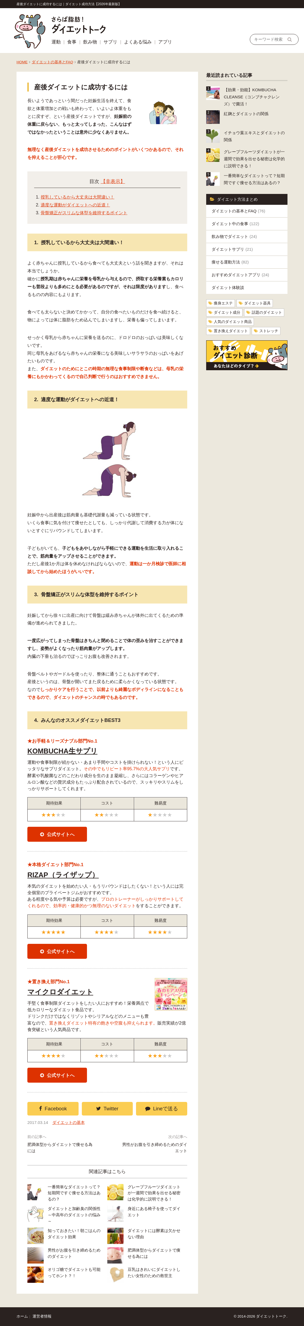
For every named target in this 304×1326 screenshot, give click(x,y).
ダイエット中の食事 (235, 223)
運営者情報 (42, 1316)
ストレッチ (268, 331)
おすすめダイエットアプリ (240, 274)
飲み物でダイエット (234, 236)
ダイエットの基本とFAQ (52, 62)
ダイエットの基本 (68, 1122)
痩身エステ (223, 303)
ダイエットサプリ (232, 249)
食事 (71, 42)
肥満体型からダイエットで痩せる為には (59, 1147)
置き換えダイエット (231, 331)
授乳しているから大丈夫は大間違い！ (77, 197)
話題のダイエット (267, 312)
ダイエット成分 (227, 312)
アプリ (165, 42)
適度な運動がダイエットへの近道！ (75, 205)
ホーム (22, 1316)
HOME (22, 62)
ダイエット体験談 (228, 287)
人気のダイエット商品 (233, 322)
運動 (56, 42)
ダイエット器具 (257, 303)
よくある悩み (138, 42)
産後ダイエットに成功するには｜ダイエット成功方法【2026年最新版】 (69, 4)
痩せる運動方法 (230, 262)
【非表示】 (113, 181)
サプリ (110, 42)
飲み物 (90, 42)
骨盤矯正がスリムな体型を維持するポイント (84, 212)
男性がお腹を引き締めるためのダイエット (154, 1147)
